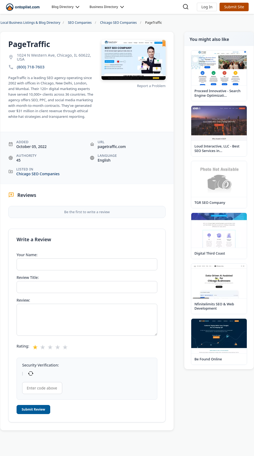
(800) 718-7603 (31, 67)
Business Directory (103, 7)
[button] (207, 7)
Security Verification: (40, 365)
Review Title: (28, 277)
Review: (23, 300)
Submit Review (33, 409)
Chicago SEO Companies (38, 173)
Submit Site (234, 6)
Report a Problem (151, 85)
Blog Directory (62, 7)
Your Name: (27, 255)
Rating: (23, 346)
